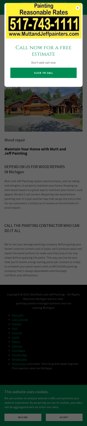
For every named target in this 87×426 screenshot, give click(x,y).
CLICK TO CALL (43, 72)
